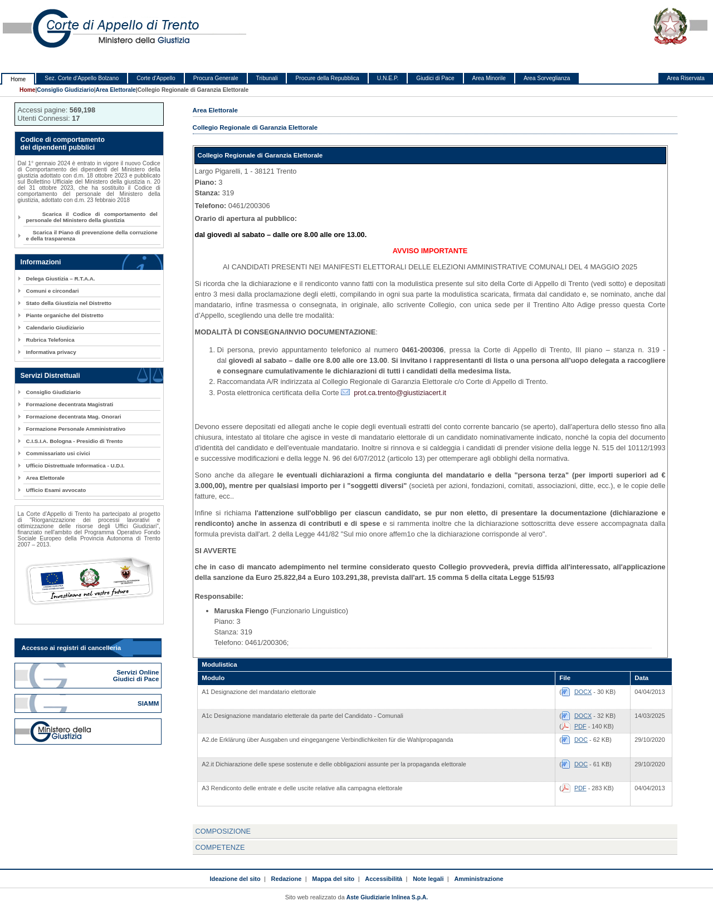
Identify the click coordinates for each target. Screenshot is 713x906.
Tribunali (267, 78)
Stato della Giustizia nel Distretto (68, 303)
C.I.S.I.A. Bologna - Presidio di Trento (74, 441)
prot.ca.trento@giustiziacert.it (400, 392)
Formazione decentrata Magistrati (70, 404)
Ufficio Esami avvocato (56, 490)
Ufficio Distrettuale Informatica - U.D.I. (75, 465)
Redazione (286, 878)
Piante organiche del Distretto (65, 315)
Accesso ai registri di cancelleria (71, 647)
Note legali (428, 878)
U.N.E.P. (388, 78)
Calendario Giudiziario (55, 327)
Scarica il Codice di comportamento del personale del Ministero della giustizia (92, 217)
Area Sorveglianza (547, 78)
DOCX (583, 691)
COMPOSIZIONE (223, 831)
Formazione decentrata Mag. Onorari (73, 416)
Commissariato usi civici (58, 453)
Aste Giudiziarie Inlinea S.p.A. (387, 897)
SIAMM (149, 703)
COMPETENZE (220, 847)
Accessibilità (383, 878)
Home (18, 79)
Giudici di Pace (435, 78)
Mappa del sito (333, 878)
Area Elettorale (116, 90)
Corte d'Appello (155, 78)
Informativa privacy (51, 352)
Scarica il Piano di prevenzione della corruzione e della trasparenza (92, 235)
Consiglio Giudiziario (65, 90)
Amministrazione (478, 878)
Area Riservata (686, 78)
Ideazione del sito (234, 878)
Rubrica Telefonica (50, 340)
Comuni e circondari (52, 291)
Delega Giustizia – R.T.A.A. (60, 278)
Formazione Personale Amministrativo (76, 429)
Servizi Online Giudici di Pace (137, 675)
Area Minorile (489, 78)
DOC (581, 739)
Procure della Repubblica (327, 78)
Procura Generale (215, 78)
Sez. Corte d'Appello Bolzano (82, 78)
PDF (580, 726)
